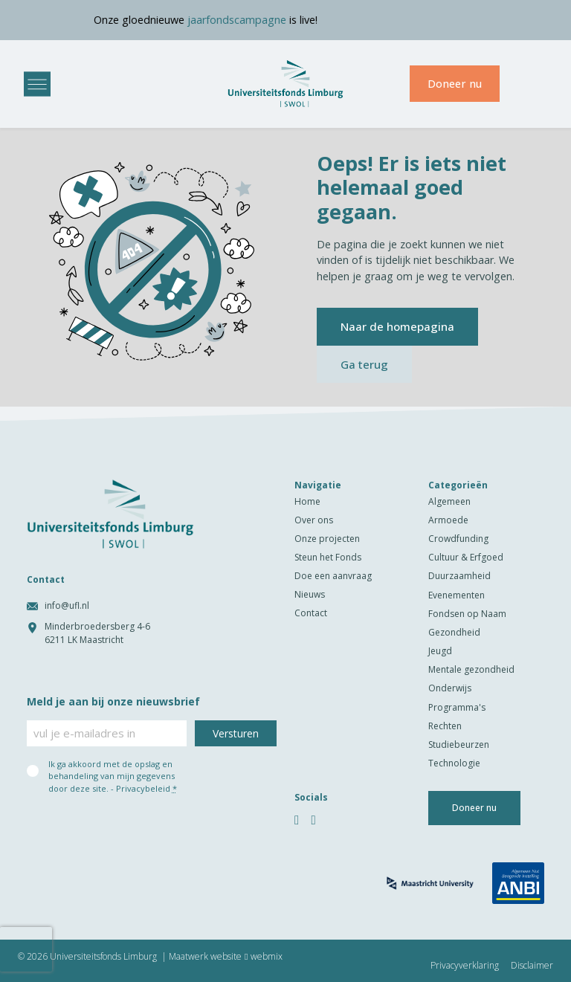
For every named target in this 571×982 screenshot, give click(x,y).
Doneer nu (455, 84)
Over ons (313, 520)
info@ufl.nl (67, 605)
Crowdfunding (458, 538)
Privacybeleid (143, 788)
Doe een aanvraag (333, 575)
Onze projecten (327, 538)
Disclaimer (532, 965)
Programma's (456, 707)
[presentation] (26, 949)
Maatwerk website (205, 956)
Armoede (448, 520)
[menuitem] (530, 83)
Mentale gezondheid (471, 669)
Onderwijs (449, 688)
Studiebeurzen (458, 744)
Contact (310, 613)
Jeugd (440, 651)
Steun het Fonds (327, 557)
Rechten (445, 726)
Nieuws (309, 594)
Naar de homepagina (397, 326)
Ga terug (364, 364)
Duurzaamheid (459, 575)
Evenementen (456, 595)
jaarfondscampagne (255, 20)
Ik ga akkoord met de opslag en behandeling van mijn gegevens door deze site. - (112, 776)
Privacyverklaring (464, 965)
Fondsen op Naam (467, 613)
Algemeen (449, 501)
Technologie (454, 763)
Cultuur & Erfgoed (465, 557)
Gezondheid (454, 632)
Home (307, 501)
